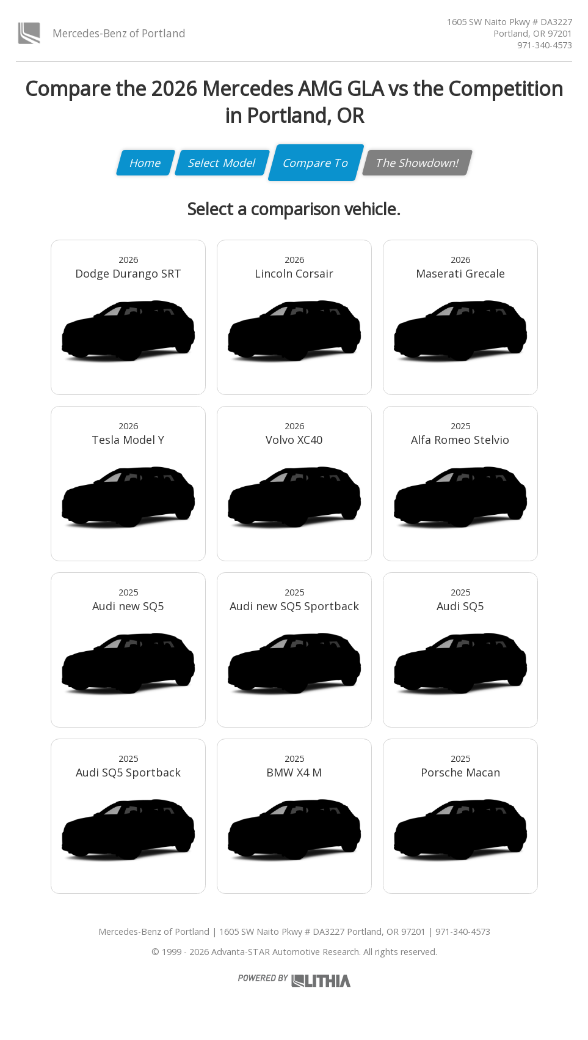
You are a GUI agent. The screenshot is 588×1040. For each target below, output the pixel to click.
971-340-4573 (544, 45)
